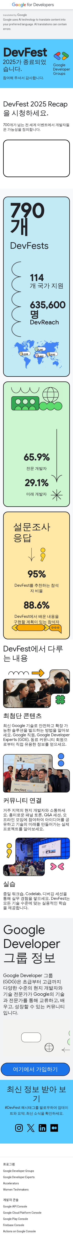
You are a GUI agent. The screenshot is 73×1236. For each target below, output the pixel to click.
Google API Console (15, 1206)
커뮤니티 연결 (22, 799)
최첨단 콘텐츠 (22, 715)
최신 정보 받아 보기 (36, 1094)
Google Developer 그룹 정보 (31, 944)
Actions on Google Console (19, 1231)
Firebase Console (13, 1225)
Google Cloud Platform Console (22, 1212)
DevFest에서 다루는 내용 (33, 653)
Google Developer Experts (19, 1177)
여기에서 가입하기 (35, 1069)
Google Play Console (15, 1218)
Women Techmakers (16, 1189)
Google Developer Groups (18, 1170)
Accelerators (11, 1183)
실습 (9, 883)
